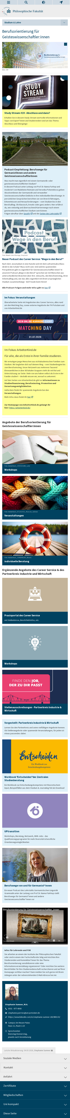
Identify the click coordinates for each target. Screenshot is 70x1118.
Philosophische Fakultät (28, 11)
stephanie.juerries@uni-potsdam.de (24, 1013)
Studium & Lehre (36, 22)
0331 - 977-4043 (15, 1008)
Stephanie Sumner (42, 1050)
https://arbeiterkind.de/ (19, 407)
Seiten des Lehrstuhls (49, 213)
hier (46, 287)
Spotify (27, 213)
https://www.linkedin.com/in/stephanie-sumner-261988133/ (34, 1017)
